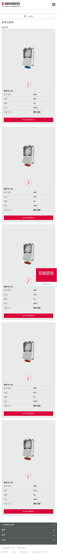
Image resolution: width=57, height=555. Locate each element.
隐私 (13, 552)
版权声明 (5, 552)
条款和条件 (23, 552)
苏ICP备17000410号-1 (39, 552)
